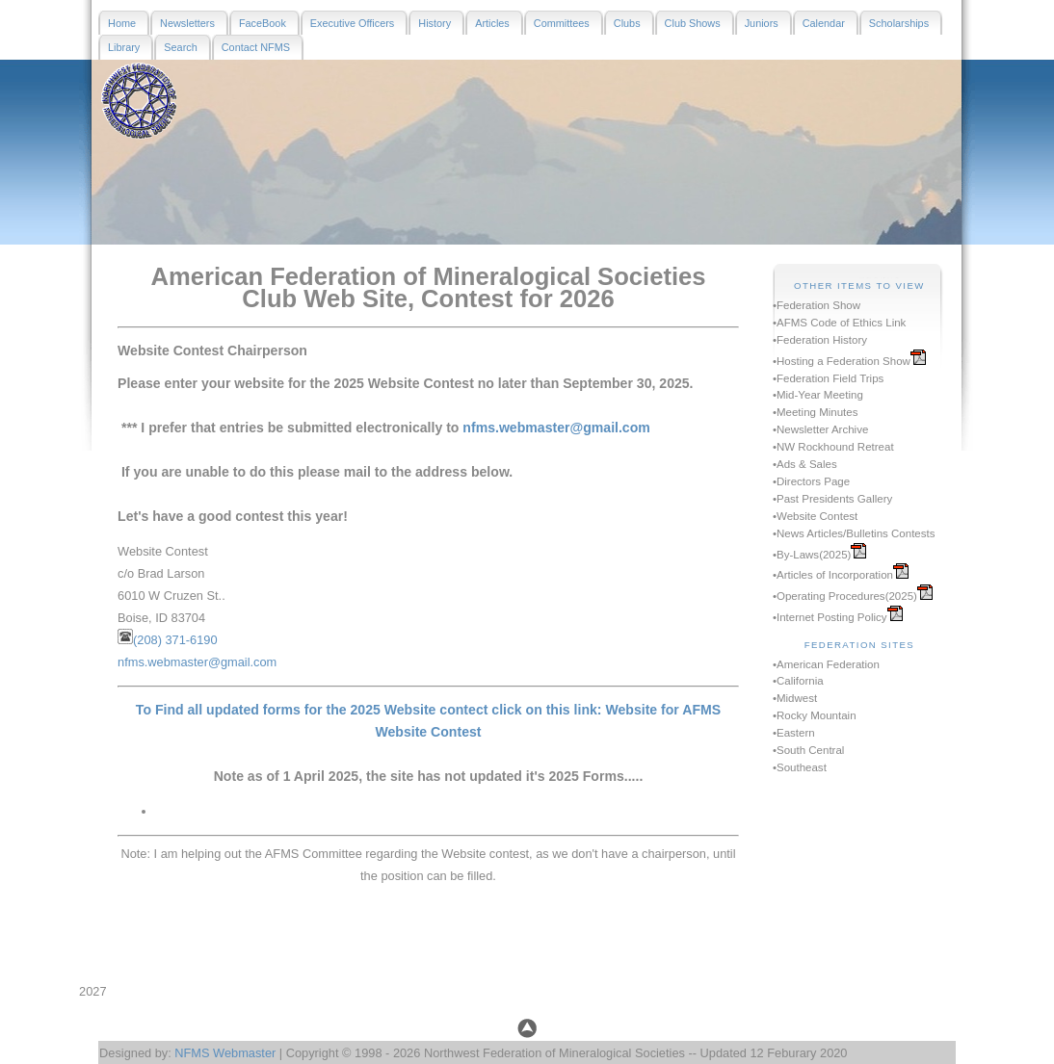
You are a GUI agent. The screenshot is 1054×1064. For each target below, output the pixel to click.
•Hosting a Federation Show (841, 361)
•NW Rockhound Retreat (833, 447)
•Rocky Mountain (814, 715)
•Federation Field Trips (828, 378)
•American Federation (826, 664)
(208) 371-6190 (175, 640)
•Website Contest (815, 516)
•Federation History (820, 340)
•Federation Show (816, 305)
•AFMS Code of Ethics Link (839, 322)
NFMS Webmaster (225, 1053)
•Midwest (795, 698)
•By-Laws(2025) (812, 554)
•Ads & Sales (805, 464)
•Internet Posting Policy (830, 617)
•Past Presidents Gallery (832, 499)
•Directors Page (811, 481)
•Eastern (794, 733)
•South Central (808, 750)
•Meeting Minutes (815, 412)
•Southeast (800, 767)
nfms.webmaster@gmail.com (555, 427)
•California (798, 681)
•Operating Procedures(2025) (845, 596)
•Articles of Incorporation (833, 575)
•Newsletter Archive (820, 429)
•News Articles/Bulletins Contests (854, 533)
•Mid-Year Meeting (818, 395)
